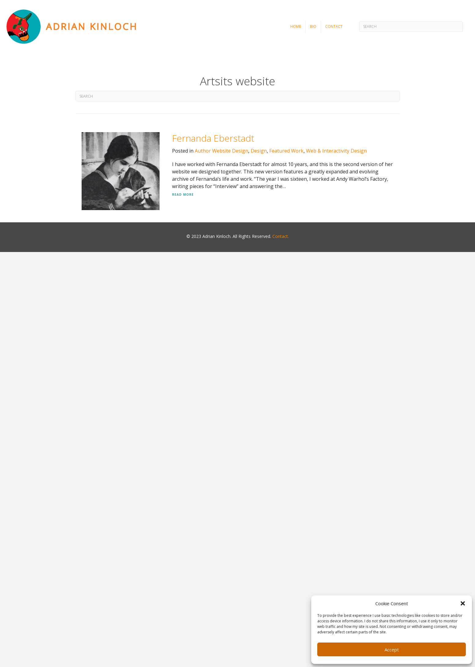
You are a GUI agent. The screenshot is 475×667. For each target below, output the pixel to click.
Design (259, 150)
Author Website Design (221, 150)
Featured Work (286, 150)
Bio (313, 26)
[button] (463, 603)
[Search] (411, 26)
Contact (334, 26)
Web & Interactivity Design (336, 150)
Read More (183, 194)
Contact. (280, 236)
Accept (392, 650)
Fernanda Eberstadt (213, 138)
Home (295, 26)
